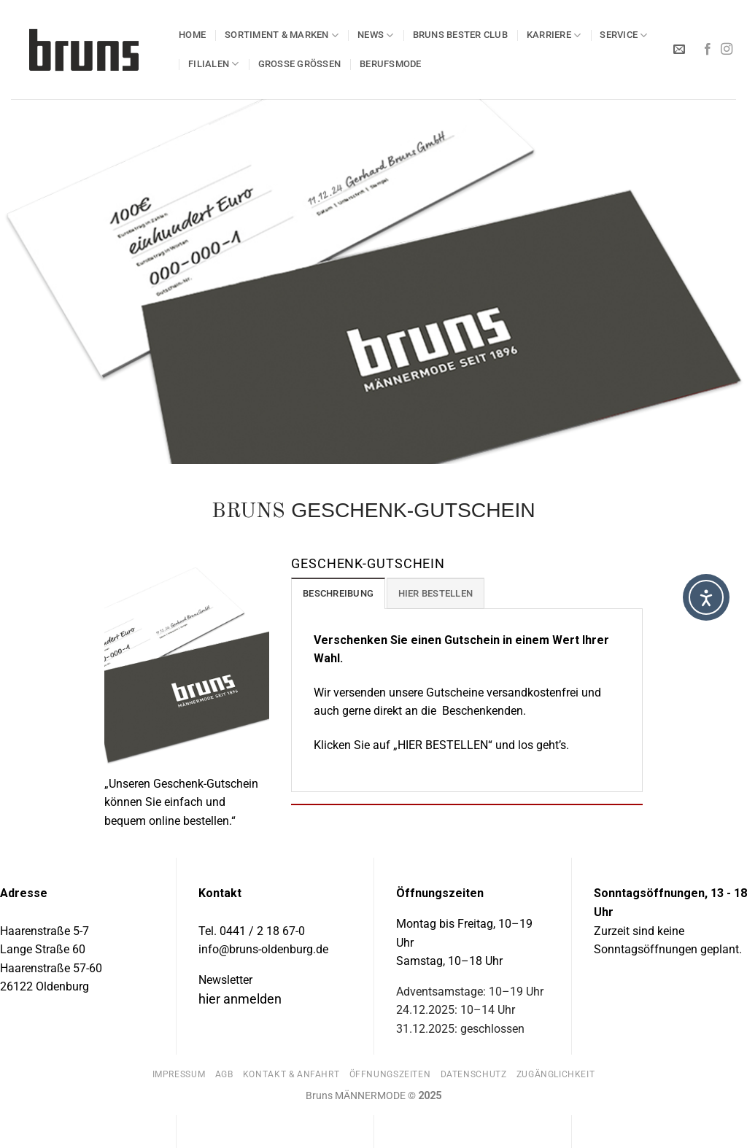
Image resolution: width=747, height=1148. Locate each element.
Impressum (179, 1074)
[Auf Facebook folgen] (707, 49)
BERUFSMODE (391, 63)
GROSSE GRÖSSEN (299, 63)
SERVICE (623, 35)
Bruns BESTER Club (460, 34)
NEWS (375, 35)
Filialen (213, 64)
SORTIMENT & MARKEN (281, 35)
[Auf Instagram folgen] (726, 49)
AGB (224, 1074)
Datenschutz (474, 1074)
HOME (192, 34)
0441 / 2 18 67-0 (262, 931)
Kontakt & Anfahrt (291, 1074)
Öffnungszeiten (390, 1074)
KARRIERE (554, 35)
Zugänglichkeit (555, 1074)
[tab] (338, 593)
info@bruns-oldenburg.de (263, 949)
